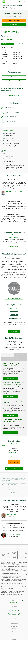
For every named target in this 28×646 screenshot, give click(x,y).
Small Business (20, 354)
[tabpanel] (14, 320)
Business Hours (7, 44)
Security (19, 628)
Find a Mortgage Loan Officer (14, 80)
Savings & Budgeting (7, 354)
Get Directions (14, 24)
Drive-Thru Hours (20, 44)
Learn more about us (14, 298)
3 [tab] (14, 443)
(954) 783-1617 (8, 36)
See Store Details (14, 457)
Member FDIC (14, 492)
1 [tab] (11, 443)
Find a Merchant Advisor (14, 76)
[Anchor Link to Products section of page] (2, 117)
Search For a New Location (14, 468)
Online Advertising (18, 623)
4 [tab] (16, 443)
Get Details (14, 331)
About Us (19, 631)
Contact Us (18, 603)
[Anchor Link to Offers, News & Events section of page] (2, 112)
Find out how (14, 246)
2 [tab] (13, 443)
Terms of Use (19, 626)
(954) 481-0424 (13, 452)
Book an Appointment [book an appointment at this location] (14, 20)
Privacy (19, 618)
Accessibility (19, 634)
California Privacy (18, 621)
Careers (19, 636)
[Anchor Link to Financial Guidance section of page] (2, 121)
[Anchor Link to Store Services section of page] (2, 108)
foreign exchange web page (10, 484)
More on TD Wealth (14, 95)
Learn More (10, 378)
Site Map (19, 639)
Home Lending (14, 358)
